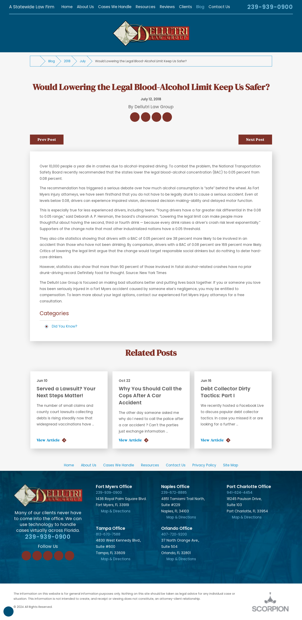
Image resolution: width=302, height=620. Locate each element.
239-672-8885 (174, 492)
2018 (67, 61)
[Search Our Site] (239, 7)
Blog (51, 61)
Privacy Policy (204, 465)
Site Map (230, 465)
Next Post (255, 139)
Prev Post (47, 139)
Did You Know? (64, 326)
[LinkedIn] (37, 555)
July (83, 61)
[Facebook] (26, 555)
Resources (150, 465)
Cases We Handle (118, 465)
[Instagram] (59, 555)
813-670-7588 (108, 534)
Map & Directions (115, 511)
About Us (88, 465)
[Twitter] (48, 555)
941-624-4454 (239, 492)
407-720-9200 (174, 534)
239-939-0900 (270, 6)
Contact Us (175, 465)
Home (69, 465)
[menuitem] (67, 7)
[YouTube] (69, 555)
